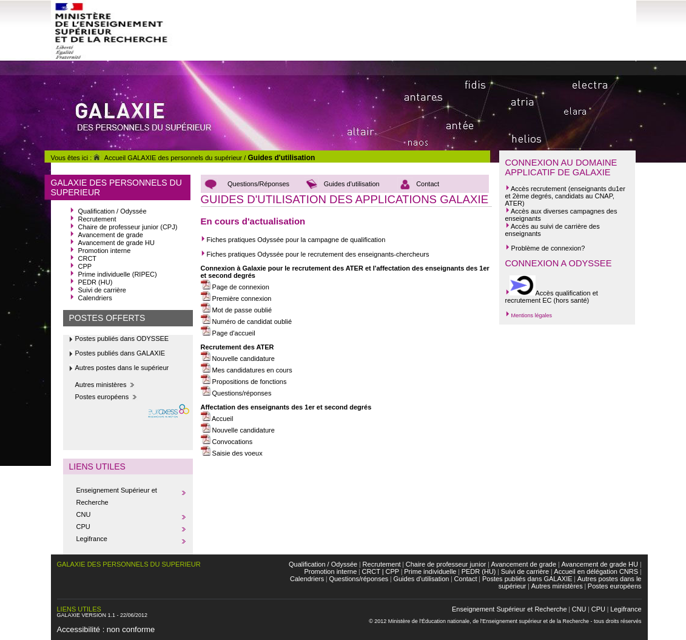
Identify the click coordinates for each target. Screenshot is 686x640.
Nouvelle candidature (238, 358)
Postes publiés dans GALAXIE (120, 353)
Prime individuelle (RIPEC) (117, 274)
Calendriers (95, 297)
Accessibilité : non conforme (106, 629)
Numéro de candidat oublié (246, 321)
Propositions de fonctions (244, 381)
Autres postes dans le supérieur (122, 367)
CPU (83, 526)
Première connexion (236, 298)
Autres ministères (101, 384)
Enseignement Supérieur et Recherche (509, 609)
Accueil (217, 418)
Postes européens (102, 396)
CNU (83, 514)
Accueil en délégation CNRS (596, 571)
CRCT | (372, 571)
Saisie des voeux (232, 453)
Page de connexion (235, 287)
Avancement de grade (110, 234)
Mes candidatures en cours (246, 370)
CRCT (87, 258)
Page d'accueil (228, 333)
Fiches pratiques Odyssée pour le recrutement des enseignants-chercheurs (317, 254)
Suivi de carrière (102, 290)
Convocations (227, 441)
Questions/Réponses (258, 183)
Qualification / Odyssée (112, 211)
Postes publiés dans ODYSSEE (122, 338)
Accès (520, 188)
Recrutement (97, 219)
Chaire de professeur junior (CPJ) (128, 227)
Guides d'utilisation (281, 157)
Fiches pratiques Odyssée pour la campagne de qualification (293, 239)
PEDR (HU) (95, 282)
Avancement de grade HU (116, 242)
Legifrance (91, 538)
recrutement (549, 188)
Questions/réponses (241, 393)
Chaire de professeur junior (446, 564)
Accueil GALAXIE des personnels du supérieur (167, 157)
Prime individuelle (430, 571)
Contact (427, 183)
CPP (85, 266)
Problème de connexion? (545, 248)
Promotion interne (104, 250)
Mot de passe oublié (236, 310)
